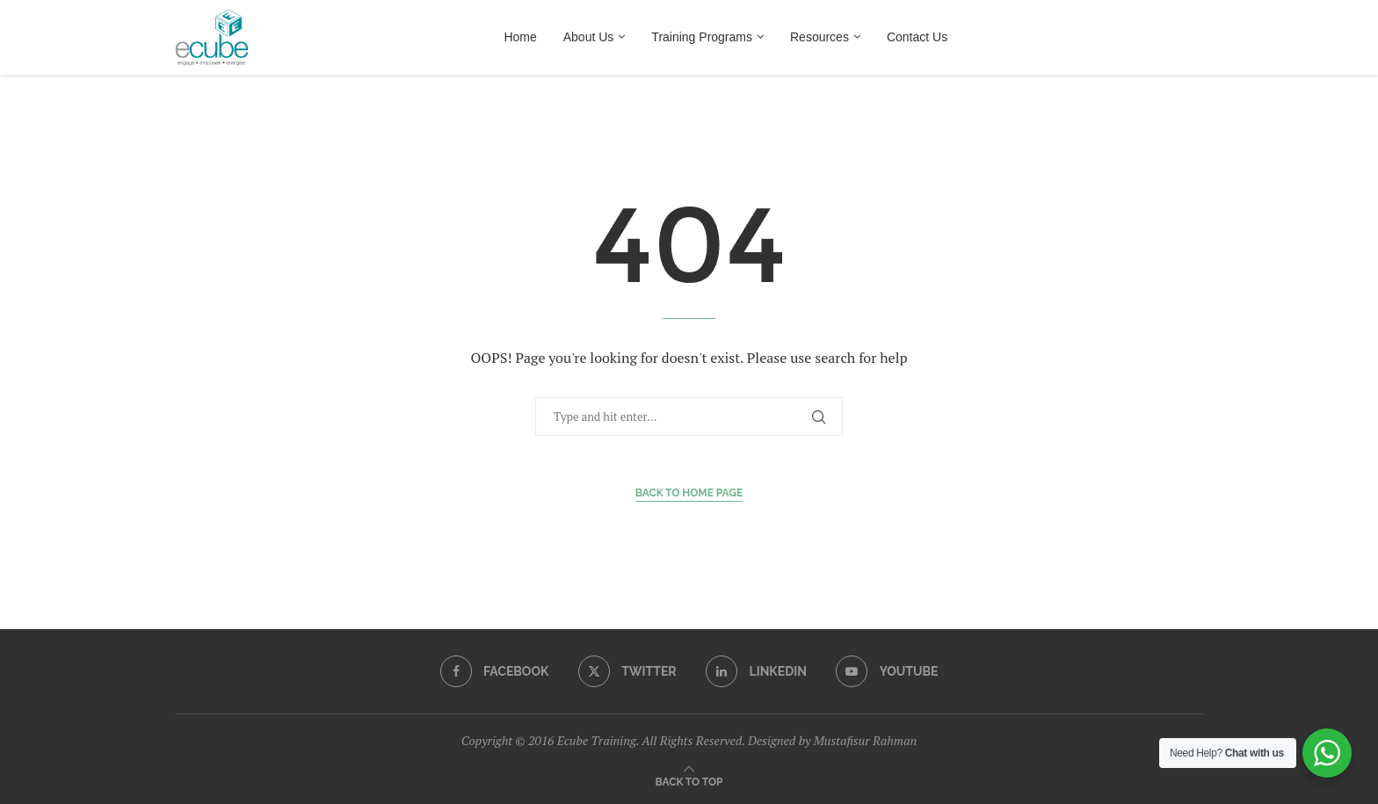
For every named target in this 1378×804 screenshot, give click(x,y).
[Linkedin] (756, 671)
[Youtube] (887, 671)
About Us (588, 37)
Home (520, 37)
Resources (819, 37)
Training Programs (701, 37)
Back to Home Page (689, 493)
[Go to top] (689, 780)
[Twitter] (627, 671)
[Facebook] (494, 671)
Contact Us (917, 37)
